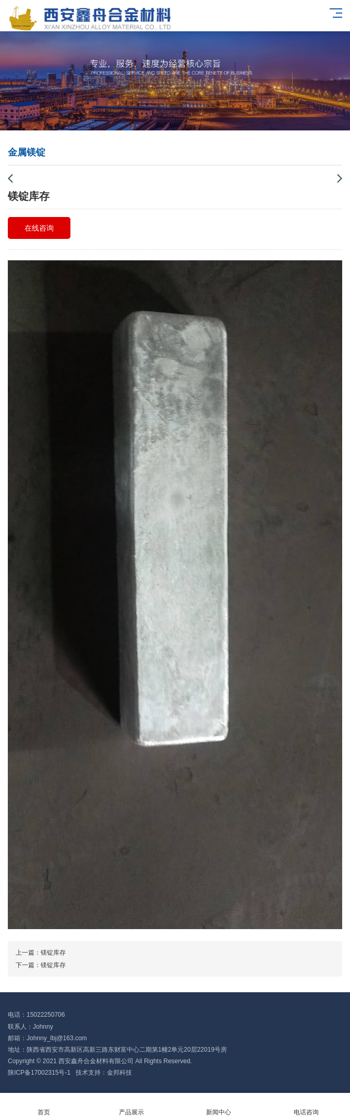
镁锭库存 (53, 952)
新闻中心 (219, 1106)
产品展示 (131, 1106)
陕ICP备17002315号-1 (39, 1072)
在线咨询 (39, 228)
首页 (44, 1106)
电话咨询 (306, 1106)
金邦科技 (119, 1072)
